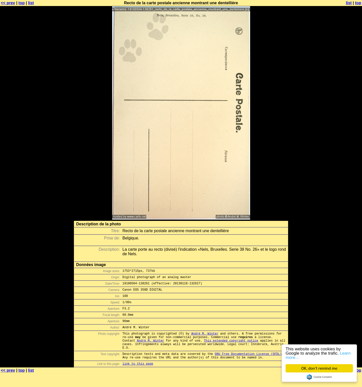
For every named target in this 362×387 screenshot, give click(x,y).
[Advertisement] (342, 124)
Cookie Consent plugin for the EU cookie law (319, 377)
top (21, 3)
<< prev (8, 3)
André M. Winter (204, 342)
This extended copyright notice (231, 350)
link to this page (137, 377)
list (31, 3)
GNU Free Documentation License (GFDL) (248, 366)
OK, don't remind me (319, 368)
